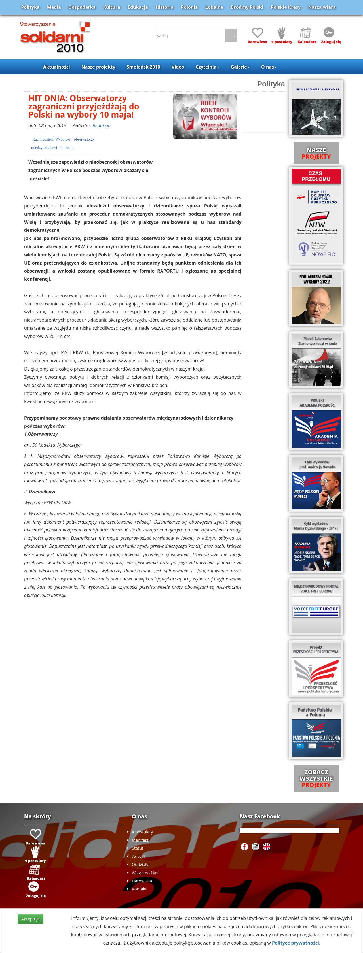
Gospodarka (82, 7)
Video (178, 67)
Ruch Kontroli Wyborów (51, 139)
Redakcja (102, 125)
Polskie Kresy (286, 7)
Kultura (111, 7)
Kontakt (139, 889)
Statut (137, 848)
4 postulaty (142, 832)
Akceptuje (30, 919)
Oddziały (140, 864)
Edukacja (138, 7)
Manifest (140, 840)
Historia (164, 7)
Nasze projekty (98, 67)
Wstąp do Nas (145, 872)
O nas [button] (269, 67)
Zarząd (138, 856)
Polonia (189, 7)
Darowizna (142, 881)
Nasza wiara (321, 7)
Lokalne (214, 7)
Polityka (30, 7)
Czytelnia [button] (207, 67)
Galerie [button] (240, 67)
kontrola (66, 148)
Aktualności (56, 67)
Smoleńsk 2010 (143, 67)
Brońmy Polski (247, 7)
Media (54, 7)
